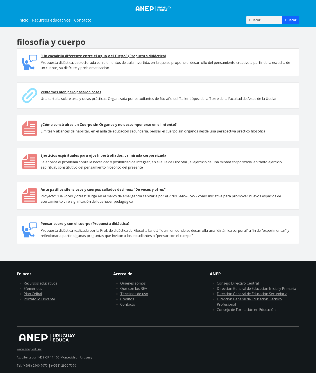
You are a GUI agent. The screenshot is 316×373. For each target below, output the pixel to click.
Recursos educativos (51, 20)
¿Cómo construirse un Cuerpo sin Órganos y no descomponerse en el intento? (109, 124)
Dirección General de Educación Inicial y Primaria (256, 288)
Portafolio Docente (39, 299)
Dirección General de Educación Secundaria (252, 293)
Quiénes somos (133, 283)
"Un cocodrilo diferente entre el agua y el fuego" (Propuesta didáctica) (103, 55)
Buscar (290, 20)
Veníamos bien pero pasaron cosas (71, 92)
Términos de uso (134, 293)
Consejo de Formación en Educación (246, 309)
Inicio (23, 20)
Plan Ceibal (33, 293)
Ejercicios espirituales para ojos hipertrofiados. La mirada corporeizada (103, 155)
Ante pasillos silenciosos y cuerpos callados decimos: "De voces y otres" (103, 189)
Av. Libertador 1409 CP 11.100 (38, 357)
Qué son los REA (133, 288)
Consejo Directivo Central (238, 283)
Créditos (127, 299)
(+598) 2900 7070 (63, 365)
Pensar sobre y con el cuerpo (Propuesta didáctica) (85, 223)
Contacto (83, 20)
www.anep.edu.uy (29, 349)
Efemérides (33, 288)
